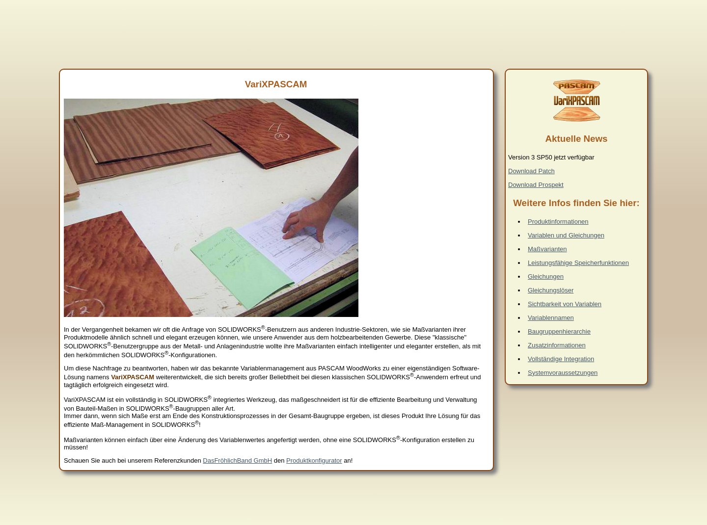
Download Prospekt (536, 184)
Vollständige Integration (561, 359)
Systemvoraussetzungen (563, 372)
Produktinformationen (558, 221)
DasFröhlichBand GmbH (237, 460)
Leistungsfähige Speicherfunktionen (578, 262)
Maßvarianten (547, 249)
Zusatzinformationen (557, 345)
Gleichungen (546, 276)
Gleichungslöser (550, 290)
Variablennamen (551, 317)
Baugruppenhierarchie (559, 331)
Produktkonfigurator (314, 460)
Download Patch (531, 171)
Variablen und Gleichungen (566, 235)
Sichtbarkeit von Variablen (564, 304)
